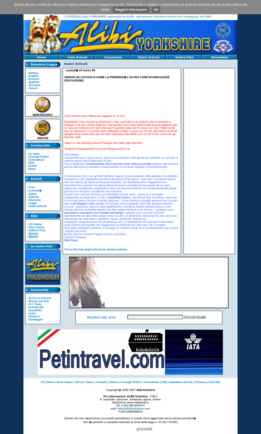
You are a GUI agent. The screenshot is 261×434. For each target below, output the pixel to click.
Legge (32, 203)
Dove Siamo (36, 227)
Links (32, 313)
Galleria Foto (36, 230)
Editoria (33, 196)
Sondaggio (35, 319)
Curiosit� (35, 190)
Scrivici (33, 233)
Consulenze (36, 159)
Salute (32, 193)
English (33, 75)
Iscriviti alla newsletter (35, 309)
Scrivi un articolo (39, 298)
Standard (175, 382)
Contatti (101, 382)
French (33, 88)
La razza (33, 153)
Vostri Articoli (37, 206)
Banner (33, 236)
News (32, 168)
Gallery (114, 382)
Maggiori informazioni (131, 9)
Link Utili (214, 382)
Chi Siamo (35, 224)
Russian (33, 78)
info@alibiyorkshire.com (134, 408)
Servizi (79, 382)
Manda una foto (38, 301)
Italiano (33, 72)
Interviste (34, 199)
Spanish (33, 82)
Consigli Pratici (38, 156)
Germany (34, 85)
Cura (31, 186)
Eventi (32, 165)
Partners (34, 316)
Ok (156, 9)
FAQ (31, 162)
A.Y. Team (34, 304)
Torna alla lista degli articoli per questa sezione (95, 249)
